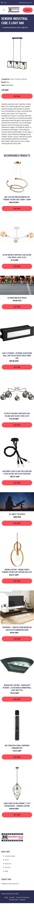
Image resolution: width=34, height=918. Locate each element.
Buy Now (17, 96)
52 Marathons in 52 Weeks (17, 298)
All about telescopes (17, 514)
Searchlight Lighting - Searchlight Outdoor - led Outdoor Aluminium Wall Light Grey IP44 (17, 687)
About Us (8, 864)
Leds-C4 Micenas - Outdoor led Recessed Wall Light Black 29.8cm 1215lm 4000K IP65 (17, 355)
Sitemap (22, 900)
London (5, 2)
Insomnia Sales (10, 856)
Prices (27, 10)
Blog (6, 871)
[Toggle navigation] (3, 10)
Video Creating (15, 79)
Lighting (24, 79)
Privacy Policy (13, 900)
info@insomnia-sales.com (25, 2)
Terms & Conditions (22, 897)
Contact (12, 897)
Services (7, 867)
